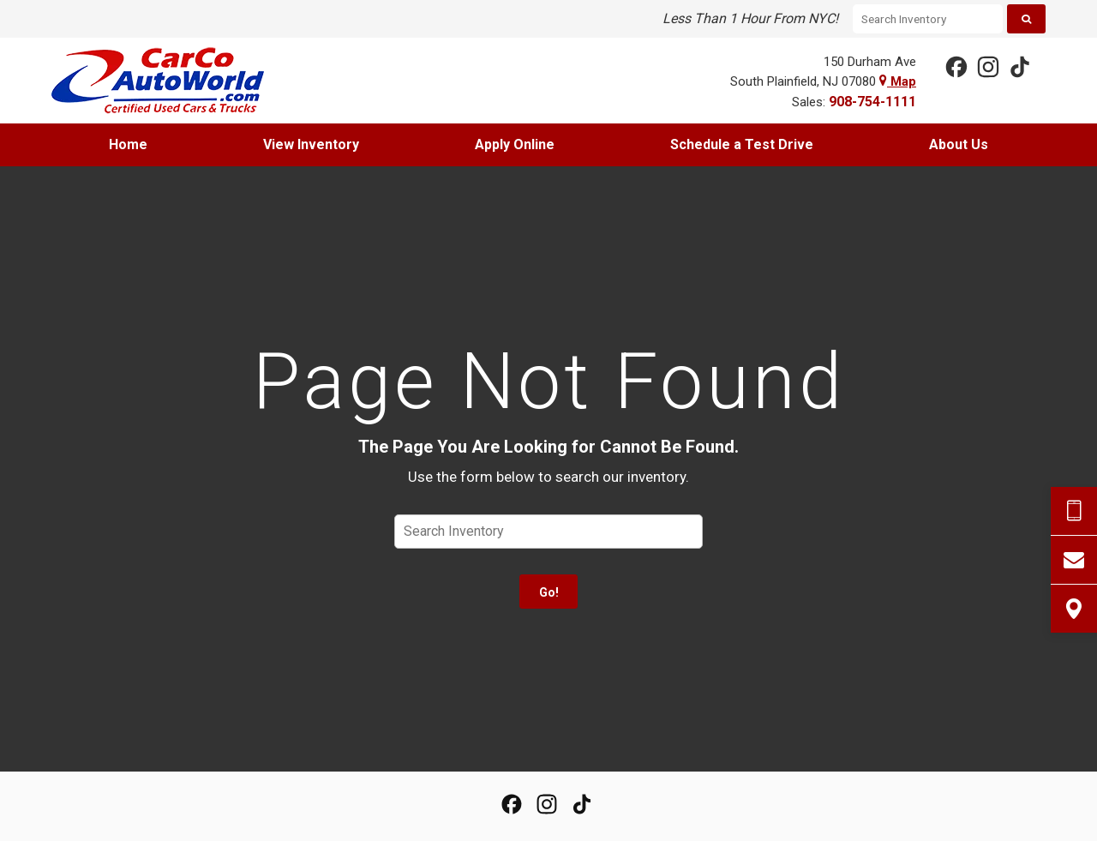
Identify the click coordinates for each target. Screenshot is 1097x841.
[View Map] (1074, 609)
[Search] (1026, 18)
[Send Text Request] (1074, 511)
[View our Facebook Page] (955, 66)
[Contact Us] (1074, 560)
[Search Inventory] (928, 18)
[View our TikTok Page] (1019, 66)
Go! (549, 592)
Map (897, 81)
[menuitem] (128, 144)
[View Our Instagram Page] (987, 66)
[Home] (170, 80)
